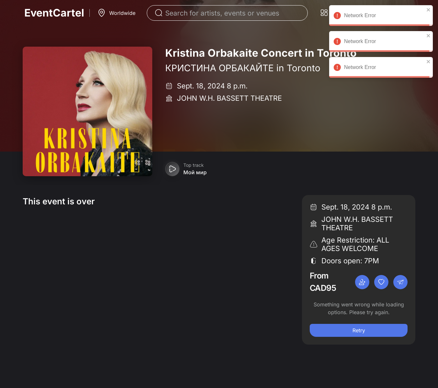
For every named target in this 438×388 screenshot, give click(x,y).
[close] (428, 9)
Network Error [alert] (381, 16)
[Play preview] (172, 169)
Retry (358, 330)
